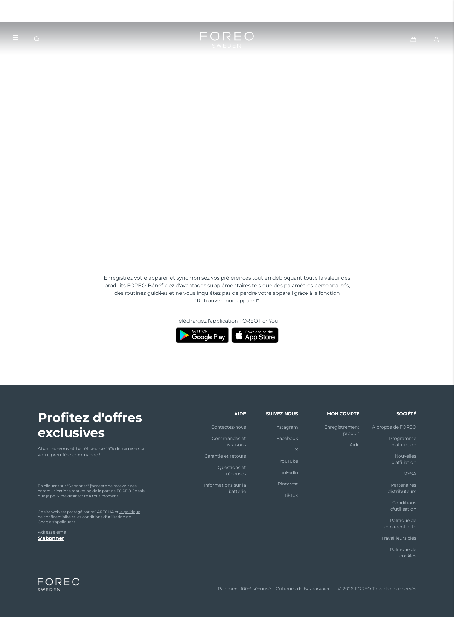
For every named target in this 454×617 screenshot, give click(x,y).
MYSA (409, 474)
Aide (354, 445)
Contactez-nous (228, 427)
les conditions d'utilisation (100, 516)
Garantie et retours (225, 456)
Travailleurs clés (398, 538)
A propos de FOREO (394, 427)
